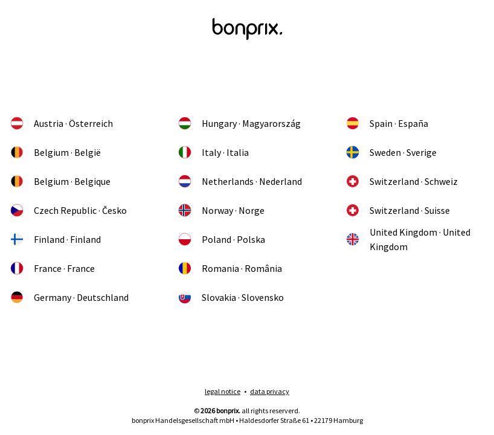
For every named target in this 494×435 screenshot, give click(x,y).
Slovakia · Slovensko (231, 297)
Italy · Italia (213, 152)
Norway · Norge (221, 210)
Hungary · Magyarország (239, 123)
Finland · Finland (55, 239)
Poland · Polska (221, 239)
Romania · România (230, 268)
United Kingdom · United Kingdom (407, 239)
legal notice (222, 391)
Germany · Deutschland (69, 297)
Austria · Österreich (61, 123)
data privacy (269, 391)
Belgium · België (55, 152)
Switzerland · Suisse (397, 210)
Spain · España (386, 123)
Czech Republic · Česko (68, 210)
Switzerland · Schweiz (401, 181)
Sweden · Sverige (391, 152)
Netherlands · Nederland (240, 181)
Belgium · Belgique (60, 181)
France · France (52, 268)
